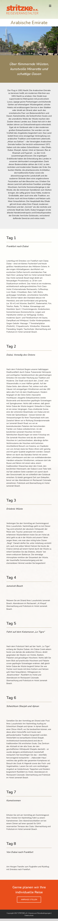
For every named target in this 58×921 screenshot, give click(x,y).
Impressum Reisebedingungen (40, 913)
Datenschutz (29, 915)
